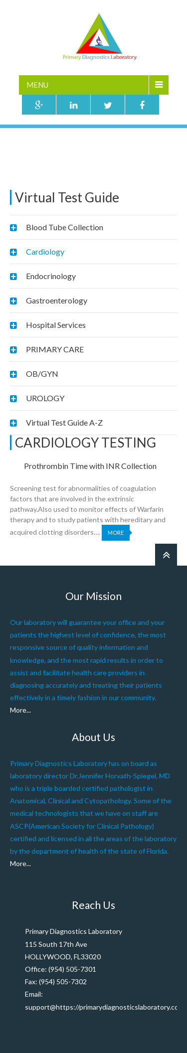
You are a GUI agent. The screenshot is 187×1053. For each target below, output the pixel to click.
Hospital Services (56, 324)
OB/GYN (42, 373)
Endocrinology (51, 276)
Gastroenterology (56, 300)
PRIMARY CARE (55, 349)
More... (20, 710)
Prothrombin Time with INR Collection (90, 465)
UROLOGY (45, 398)
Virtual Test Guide (63, 160)
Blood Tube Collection (64, 227)
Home (19, 160)
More (116, 532)
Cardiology (45, 251)
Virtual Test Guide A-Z (64, 422)
